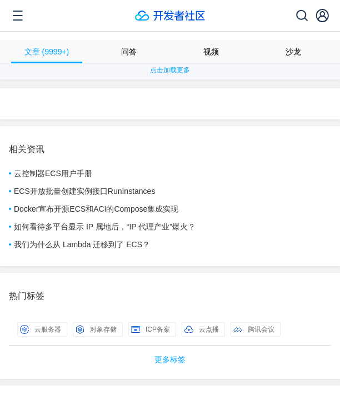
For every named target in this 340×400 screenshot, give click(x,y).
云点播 (201, 329)
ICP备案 (150, 329)
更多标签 (170, 359)
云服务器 (40, 329)
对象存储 (96, 329)
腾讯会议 (253, 329)
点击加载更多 (170, 70)
